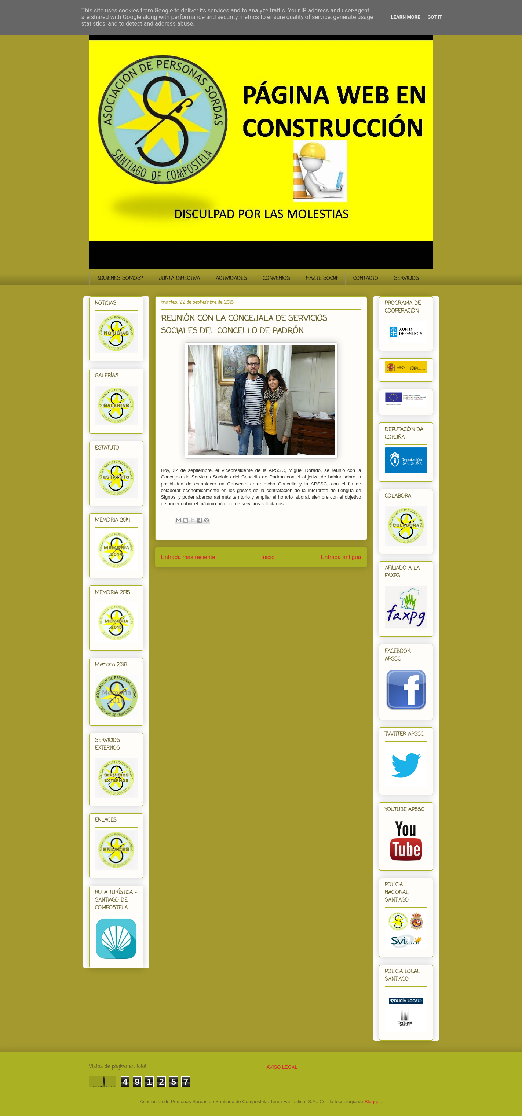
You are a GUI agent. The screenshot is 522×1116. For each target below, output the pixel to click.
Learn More (405, 17)
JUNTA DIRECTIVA (179, 278)
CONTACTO (365, 278)
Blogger (373, 1101)
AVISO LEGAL (282, 1067)
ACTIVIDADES (231, 278)
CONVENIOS (276, 278)
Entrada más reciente (188, 557)
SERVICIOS (406, 278)
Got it (434, 17)
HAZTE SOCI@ (321, 278)
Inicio (267, 557)
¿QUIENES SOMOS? (120, 278)
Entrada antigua (341, 557)
